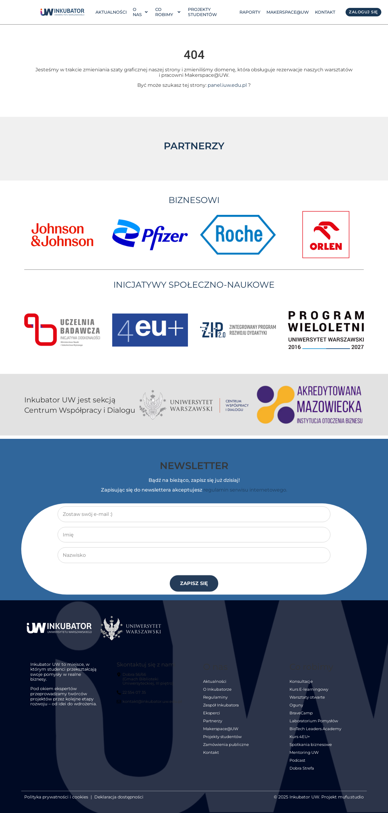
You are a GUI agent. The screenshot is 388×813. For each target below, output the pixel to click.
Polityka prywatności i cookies (56, 800)
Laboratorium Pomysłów (313, 724)
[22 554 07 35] (132, 698)
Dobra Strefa (301, 772)
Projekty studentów (202, 12)
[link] (62, 12)
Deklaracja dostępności (118, 800)
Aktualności (111, 12)
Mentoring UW (304, 756)
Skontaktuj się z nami (146, 668)
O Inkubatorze (217, 693)
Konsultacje (301, 685)
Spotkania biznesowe (310, 748)
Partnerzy (212, 724)
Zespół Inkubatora (221, 708)
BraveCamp (301, 716)
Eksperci (211, 716)
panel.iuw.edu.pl (227, 89)
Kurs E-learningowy (308, 693)
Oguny (296, 708)
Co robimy (167, 12)
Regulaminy (215, 701)
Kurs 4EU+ (299, 740)
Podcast (297, 764)
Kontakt (325, 12)
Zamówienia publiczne (226, 748)
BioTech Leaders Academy (315, 732)
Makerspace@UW (287, 12)
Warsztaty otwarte (307, 701)
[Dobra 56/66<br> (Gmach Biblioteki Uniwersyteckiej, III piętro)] (150, 685)
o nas (140, 12)
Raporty (249, 12)
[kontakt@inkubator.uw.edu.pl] (150, 707)
